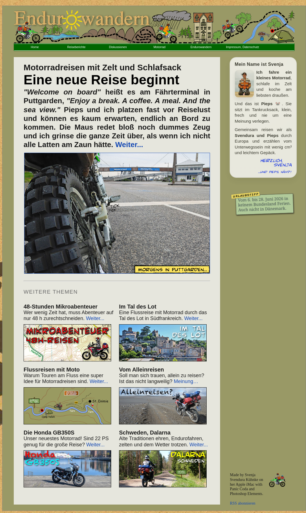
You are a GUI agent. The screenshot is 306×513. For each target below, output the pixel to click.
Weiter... (129, 144)
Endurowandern (200, 47)
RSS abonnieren (242, 503)
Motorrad (160, 47)
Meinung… (186, 381)
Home (35, 47)
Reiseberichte (76, 47)
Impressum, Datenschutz (242, 47)
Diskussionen (118, 47)
